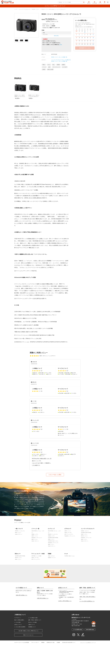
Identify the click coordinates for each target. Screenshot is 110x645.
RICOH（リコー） (84, 535)
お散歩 (43, 69)
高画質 (58, 64)
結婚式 (63, 64)
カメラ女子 (64, 67)
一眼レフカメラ (19, 528)
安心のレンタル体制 (32, 622)
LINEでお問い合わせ (90, 629)
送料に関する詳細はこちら (42, 598)
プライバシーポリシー (35, 642)
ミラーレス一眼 (35, 528)
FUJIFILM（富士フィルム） (70, 555)
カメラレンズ (51, 528)
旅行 (49, 67)
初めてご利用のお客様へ (19, 620)
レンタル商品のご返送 (32, 617)
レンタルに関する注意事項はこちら (87, 601)
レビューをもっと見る (55, 474)
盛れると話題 (50, 69)
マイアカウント (17, 617)
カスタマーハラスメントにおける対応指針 (21, 642)
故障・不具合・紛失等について (34, 620)
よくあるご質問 (94, 2)
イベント (44, 67)
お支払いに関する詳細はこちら (65, 600)
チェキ (66, 553)
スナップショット (56, 67)
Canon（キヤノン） (19, 534)
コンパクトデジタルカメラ (87, 528)
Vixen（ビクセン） (51, 555)
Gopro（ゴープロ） (68, 532)
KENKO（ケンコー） (52, 557)
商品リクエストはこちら (28, 635)
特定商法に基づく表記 (50, 642)
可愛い (43, 64)
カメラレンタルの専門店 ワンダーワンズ (55, 6)
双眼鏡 (49, 553)
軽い (54, 64)
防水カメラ (17, 553)
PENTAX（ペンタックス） (20, 530)
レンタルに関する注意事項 (19, 626)
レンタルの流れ (17, 622)
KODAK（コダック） (85, 530)
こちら (60, 44)
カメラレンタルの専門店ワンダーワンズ (89, 642)
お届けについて (31, 624)
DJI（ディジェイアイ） (69, 534)
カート (105, 2)
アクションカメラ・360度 (37, 553)
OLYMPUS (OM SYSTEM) (53, 537)
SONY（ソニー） (35, 535)
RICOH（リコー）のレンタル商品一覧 (59, 57)
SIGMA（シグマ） (35, 534)
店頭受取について (32, 626)
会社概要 (58, 642)
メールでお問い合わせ (77, 629)
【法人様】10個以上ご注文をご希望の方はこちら (28, 630)
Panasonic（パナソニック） (37, 537)
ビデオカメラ (67, 528)
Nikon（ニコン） (18, 532)
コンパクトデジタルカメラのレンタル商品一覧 (61, 59)
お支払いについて (18, 624)
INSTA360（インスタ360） (37, 555)
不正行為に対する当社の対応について (68, 642)
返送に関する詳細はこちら (21, 595)
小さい (49, 64)
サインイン (100, 2)
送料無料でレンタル (85, 48)
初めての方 (88, 2)
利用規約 (42, 642)
